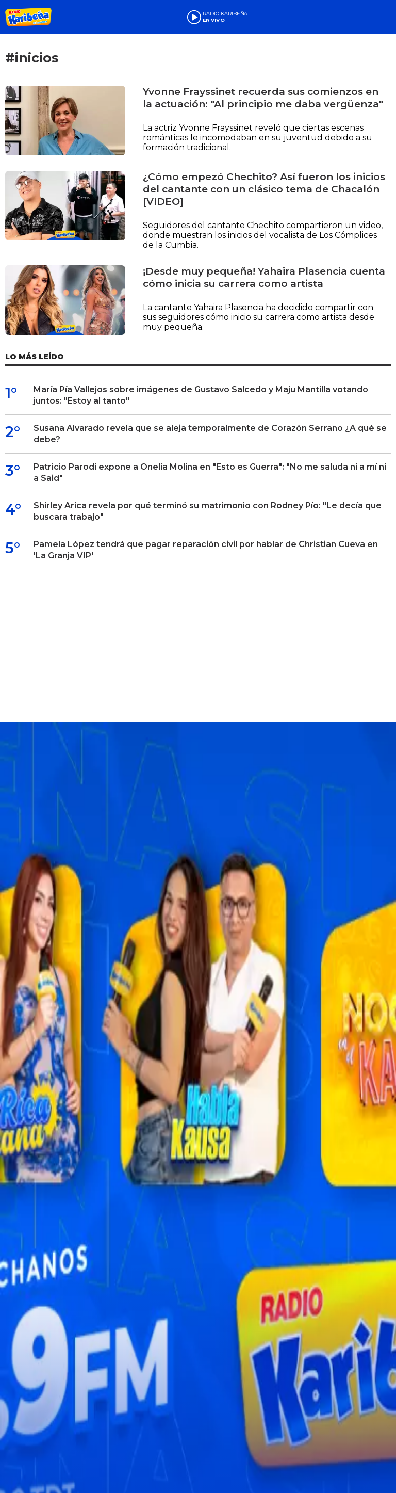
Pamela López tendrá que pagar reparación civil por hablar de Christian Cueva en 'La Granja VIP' (206, 549)
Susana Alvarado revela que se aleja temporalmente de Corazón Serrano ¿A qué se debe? (210, 433)
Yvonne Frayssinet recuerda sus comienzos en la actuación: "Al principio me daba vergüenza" (263, 98)
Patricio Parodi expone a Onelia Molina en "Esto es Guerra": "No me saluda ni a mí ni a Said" (210, 472)
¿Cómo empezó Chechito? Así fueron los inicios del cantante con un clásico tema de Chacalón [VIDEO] (264, 189)
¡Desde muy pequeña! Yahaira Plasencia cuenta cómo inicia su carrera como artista (264, 277)
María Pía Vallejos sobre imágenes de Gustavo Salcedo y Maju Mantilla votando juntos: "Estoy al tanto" (201, 395)
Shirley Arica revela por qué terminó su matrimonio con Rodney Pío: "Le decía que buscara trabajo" (208, 511)
